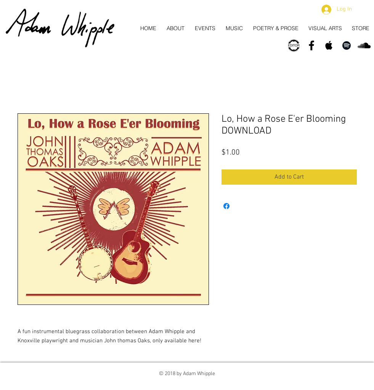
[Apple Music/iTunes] (329, 45)
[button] (364, 10)
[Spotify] (346, 45)
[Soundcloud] (364, 45)
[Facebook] (311, 45)
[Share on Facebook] (226, 206)
